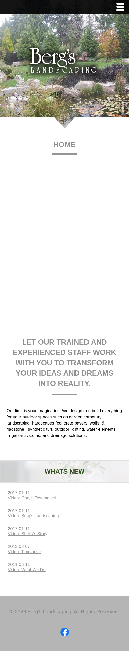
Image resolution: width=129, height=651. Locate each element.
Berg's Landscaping (64, 63)
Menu (121, 7)
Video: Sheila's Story (27, 533)
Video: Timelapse (24, 551)
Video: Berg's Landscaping (33, 515)
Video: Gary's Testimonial (32, 497)
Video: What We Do (27, 569)
